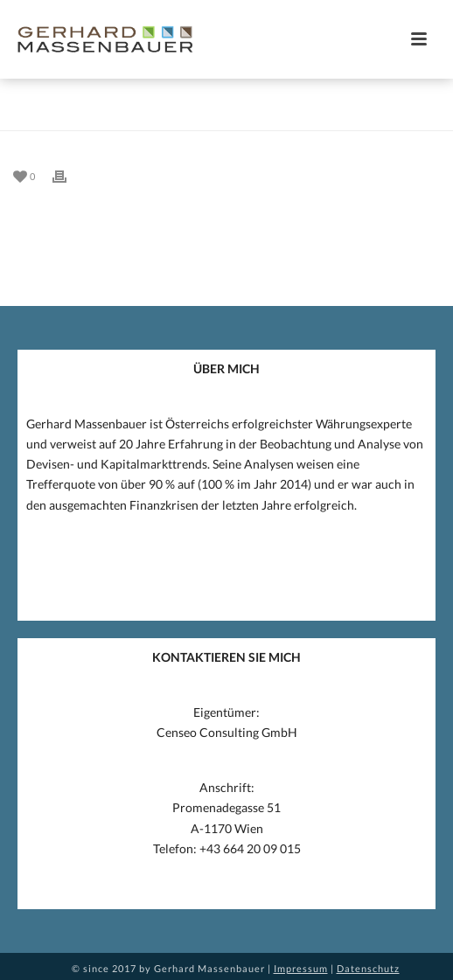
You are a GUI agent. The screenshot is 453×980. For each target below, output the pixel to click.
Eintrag (243, 118)
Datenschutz (368, 968)
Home (196, 118)
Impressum (301, 968)
